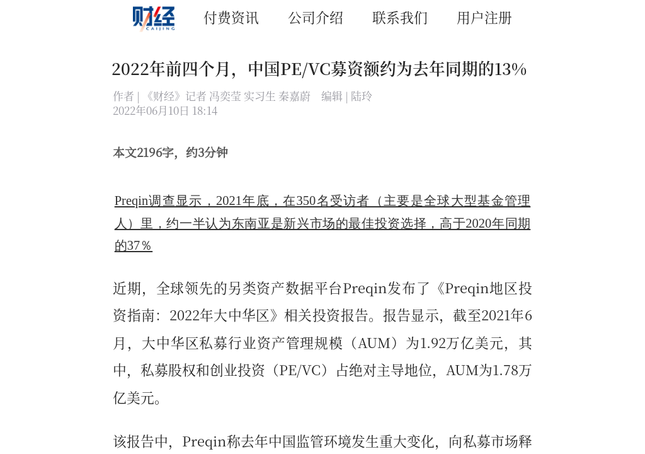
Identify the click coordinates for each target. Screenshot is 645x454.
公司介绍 (315, 16)
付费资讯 (231, 16)
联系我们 (400, 16)
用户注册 (484, 16)
